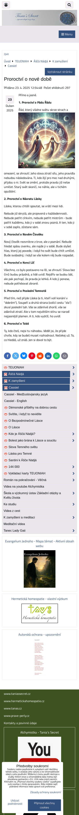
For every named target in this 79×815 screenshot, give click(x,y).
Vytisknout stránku (59, 71)
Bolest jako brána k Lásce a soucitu (40, 440)
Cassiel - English (15, 401)
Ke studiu (40, 504)
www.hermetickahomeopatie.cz (24, 701)
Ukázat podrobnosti (15, 802)
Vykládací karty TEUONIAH (40, 473)
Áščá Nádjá (40, 374)
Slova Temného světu (21, 447)
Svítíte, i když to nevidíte (22, 414)
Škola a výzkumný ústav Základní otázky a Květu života (40, 495)
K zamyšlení (40, 381)
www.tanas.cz (13, 708)
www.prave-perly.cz (16, 715)
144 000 (40, 467)
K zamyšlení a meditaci (40, 517)
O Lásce (12, 427)
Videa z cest (12, 510)
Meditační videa (14, 524)
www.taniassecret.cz (17, 693)
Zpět (6, 54)
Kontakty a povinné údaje (20, 723)
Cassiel (40, 387)
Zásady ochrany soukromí (45, 792)
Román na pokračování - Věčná (40, 480)
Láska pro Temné (18, 453)
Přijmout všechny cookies (44, 805)
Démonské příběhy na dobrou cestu (30, 407)
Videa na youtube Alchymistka (24, 486)
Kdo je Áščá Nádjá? (40, 434)
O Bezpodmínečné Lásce (23, 420)
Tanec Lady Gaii (40, 530)
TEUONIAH (40, 367)
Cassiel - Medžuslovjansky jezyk (26, 394)
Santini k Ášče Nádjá (20, 460)
